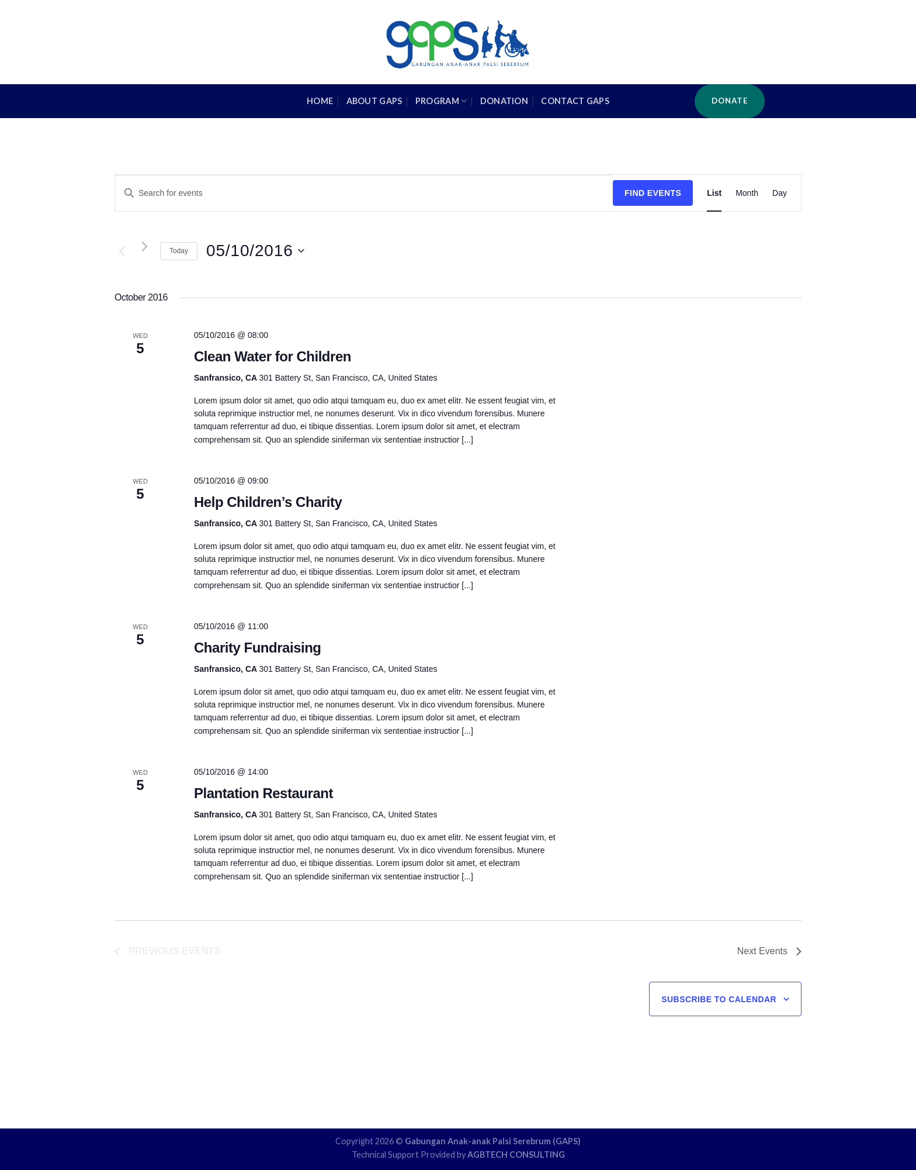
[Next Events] (144, 246)
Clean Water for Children (272, 356)
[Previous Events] (121, 251)
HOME (320, 101)
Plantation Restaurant (263, 793)
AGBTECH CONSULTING (516, 1154)
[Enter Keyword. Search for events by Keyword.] (364, 193)
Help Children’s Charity (268, 502)
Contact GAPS (575, 101)
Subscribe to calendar (718, 999)
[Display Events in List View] (714, 193)
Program (441, 100)
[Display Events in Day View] (779, 193)
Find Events (652, 193)
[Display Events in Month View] (746, 193)
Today (178, 251)
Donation (504, 101)
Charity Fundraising (257, 647)
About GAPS (374, 101)
